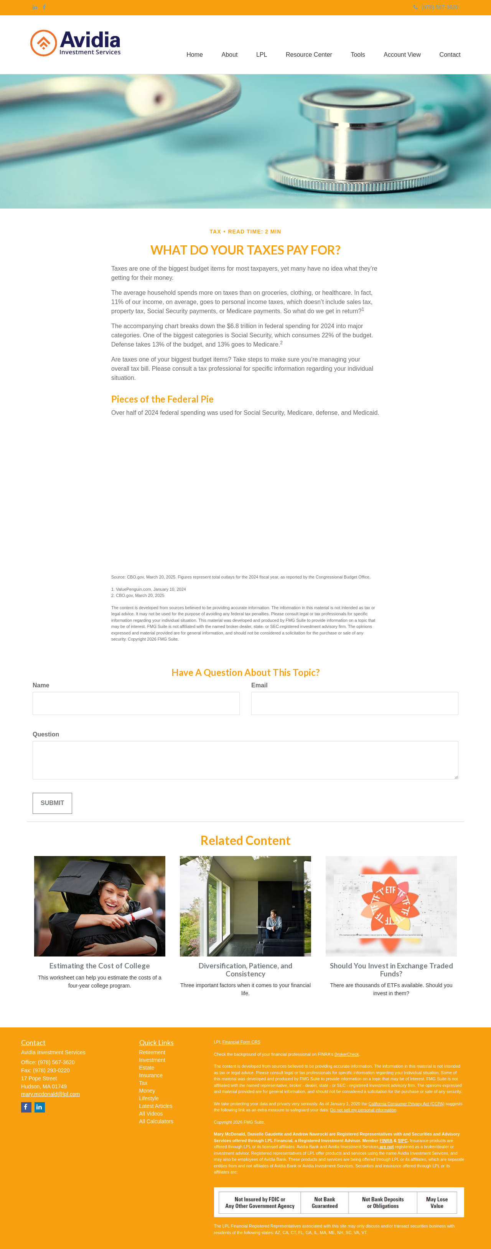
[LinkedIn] (35, 7)
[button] (226, 45)
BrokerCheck (346, 1054)
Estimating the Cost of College (99, 965)
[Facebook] (44, 7)
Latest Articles (156, 1106)
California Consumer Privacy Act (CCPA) (407, 1103)
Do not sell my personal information (363, 1110)
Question (46, 734)
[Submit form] (52, 803)
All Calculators (156, 1121)
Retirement (152, 1052)
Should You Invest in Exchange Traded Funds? (391, 969)
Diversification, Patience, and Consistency (245, 969)
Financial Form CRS (241, 1042)
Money (147, 1091)
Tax (143, 1083)
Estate (147, 1068)
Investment (152, 1060)
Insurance (151, 1075)
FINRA (386, 1140)
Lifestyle (149, 1098)
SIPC (403, 1140)
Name (41, 685)
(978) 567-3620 (436, 7)
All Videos (151, 1114)
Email (259, 685)
